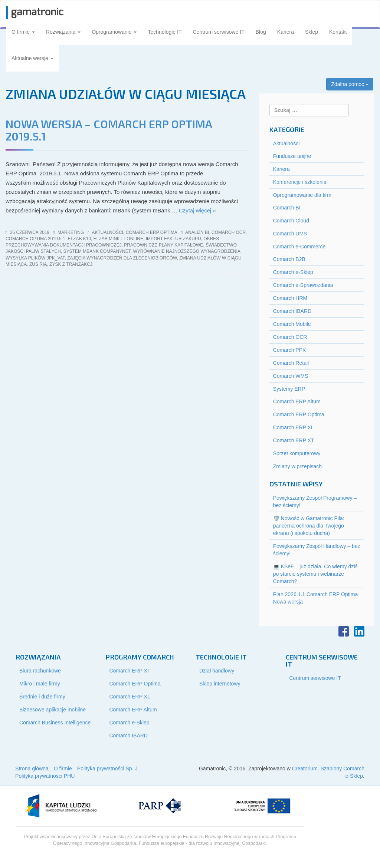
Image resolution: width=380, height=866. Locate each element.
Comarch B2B (289, 259)
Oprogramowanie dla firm (302, 195)
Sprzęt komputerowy (297, 453)
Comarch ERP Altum (297, 401)
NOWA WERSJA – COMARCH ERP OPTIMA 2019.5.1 (109, 130)
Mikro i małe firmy (39, 684)
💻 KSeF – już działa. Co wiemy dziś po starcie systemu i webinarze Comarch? (315, 573)
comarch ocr (229, 232)
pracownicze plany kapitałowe (163, 245)
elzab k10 (79, 238)
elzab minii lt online (118, 238)
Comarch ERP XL (293, 427)
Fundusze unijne (292, 156)
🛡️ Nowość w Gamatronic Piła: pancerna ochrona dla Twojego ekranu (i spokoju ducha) (308, 525)
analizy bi (197, 232)
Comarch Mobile (292, 324)
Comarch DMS (290, 234)
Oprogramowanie (114, 32)
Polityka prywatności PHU (45, 776)
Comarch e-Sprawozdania (303, 285)
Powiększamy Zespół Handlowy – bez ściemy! (316, 549)
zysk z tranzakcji (71, 264)
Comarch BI (287, 208)
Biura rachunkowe (40, 671)
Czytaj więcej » (197, 210)
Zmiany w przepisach (297, 466)
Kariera (285, 32)
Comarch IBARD (292, 311)
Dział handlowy (216, 671)
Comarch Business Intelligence (55, 722)
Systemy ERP (289, 389)
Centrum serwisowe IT (219, 32)
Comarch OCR (290, 337)
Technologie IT (164, 32)
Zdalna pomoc (349, 84)
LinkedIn (359, 631)
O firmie (23, 32)
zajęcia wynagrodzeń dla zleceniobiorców (122, 258)
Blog (261, 32)
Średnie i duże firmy (42, 697)
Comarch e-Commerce (299, 246)
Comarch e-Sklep (293, 272)
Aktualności (107, 232)
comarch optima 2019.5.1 (35, 238)
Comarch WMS (290, 376)
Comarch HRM (290, 298)
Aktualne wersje (32, 58)
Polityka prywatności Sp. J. (108, 768)
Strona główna (32, 768)
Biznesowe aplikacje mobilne (52, 710)
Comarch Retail (291, 363)
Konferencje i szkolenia (300, 182)
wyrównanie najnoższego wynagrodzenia (186, 251)
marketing (71, 232)
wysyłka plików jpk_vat (35, 258)
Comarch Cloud (291, 221)
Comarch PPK (289, 350)
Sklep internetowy (219, 684)
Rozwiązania (63, 32)
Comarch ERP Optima (151, 232)
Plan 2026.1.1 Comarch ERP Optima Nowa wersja (315, 598)
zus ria (38, 264)
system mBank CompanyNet (97, 251)
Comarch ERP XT (293, 440)
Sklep (311, 32)
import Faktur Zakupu (173, 238)
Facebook (343, 631)
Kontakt (338, 32)
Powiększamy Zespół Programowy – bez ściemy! (315, 501)
